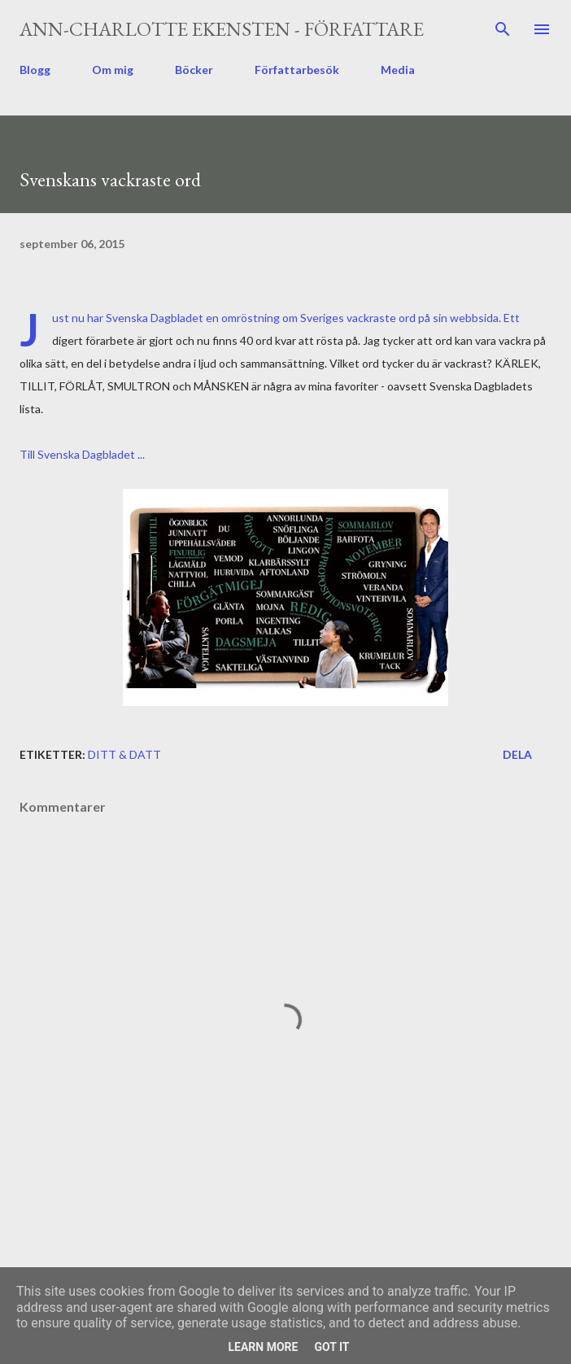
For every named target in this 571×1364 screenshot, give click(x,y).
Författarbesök (297, 69)
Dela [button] (517, 754)
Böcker (194, 69)
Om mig (112, 69)
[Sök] (502, 29)
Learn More (263, 1346)
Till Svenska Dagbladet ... (82, 454)
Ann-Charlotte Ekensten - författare (222, 28)
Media (398, 69)
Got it (331, 1346)
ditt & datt (124, 754)
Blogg (35, 69)
